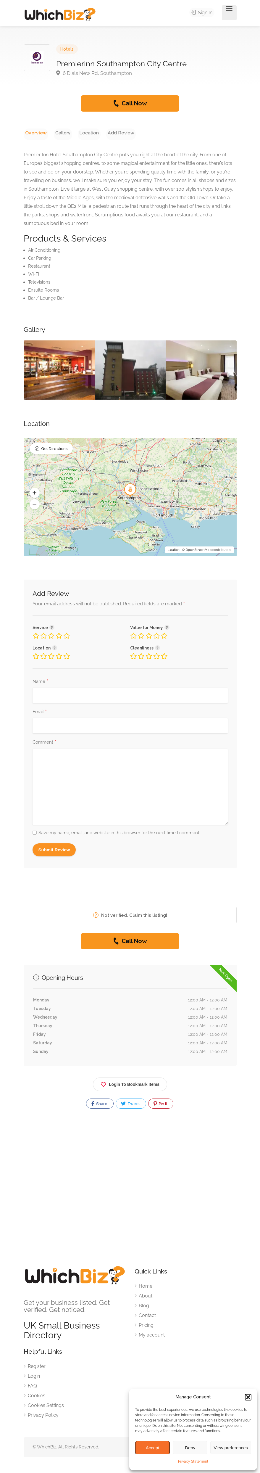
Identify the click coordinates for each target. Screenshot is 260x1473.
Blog (144, 1307)
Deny (190, 1447)
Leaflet (174, 551)
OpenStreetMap (198, 551)
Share (99, 1104)
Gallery (58, 132)
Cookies (36, 1397)
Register (37, 1367)
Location (81, 132)
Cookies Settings (46, 1406)
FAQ (32, 1387)
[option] (130, 371)
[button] (248, 1397)
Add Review (110, 132)
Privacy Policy (43, 1416)
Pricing (146, 1326)
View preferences (231, 1447)
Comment (44, 743)
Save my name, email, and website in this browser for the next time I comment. (119, 834)
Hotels (67, 49)
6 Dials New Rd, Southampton (94, 73)
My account (152, 1336)
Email (40, 713)
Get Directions (54, 450)
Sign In (203, 13)
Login (34, 1377)
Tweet (130, 1104)
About (145, 1297)
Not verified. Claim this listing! (130, 916)
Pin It (160, 1104)
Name (40, 682)
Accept (152, 1447)
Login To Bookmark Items (130, 1084)
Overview (34, 132)
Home (145, 1287)
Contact (147, 1316)
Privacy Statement (193, 1461)
